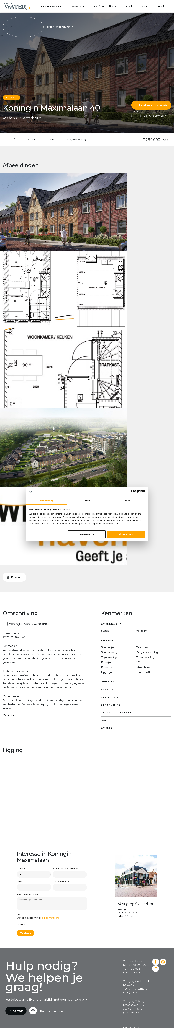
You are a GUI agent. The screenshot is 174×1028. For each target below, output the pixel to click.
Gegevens (21, 869)
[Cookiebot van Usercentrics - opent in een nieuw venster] (133, 492)
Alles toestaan (126, 534)
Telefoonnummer (61, 882)
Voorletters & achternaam (65, 869)
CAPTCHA (21, 924)
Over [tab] (127, 501)
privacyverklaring (51, 918)
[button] (53, 6)
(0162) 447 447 (125, 916)
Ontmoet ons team (52, 1011)
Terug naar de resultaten (38, 27)
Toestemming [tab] (46, 501)
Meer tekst (9, 715)
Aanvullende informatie (28, 895)
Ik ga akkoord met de (39, 918)
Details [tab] (87, 501)
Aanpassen (87, 534)
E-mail (19, 882)
